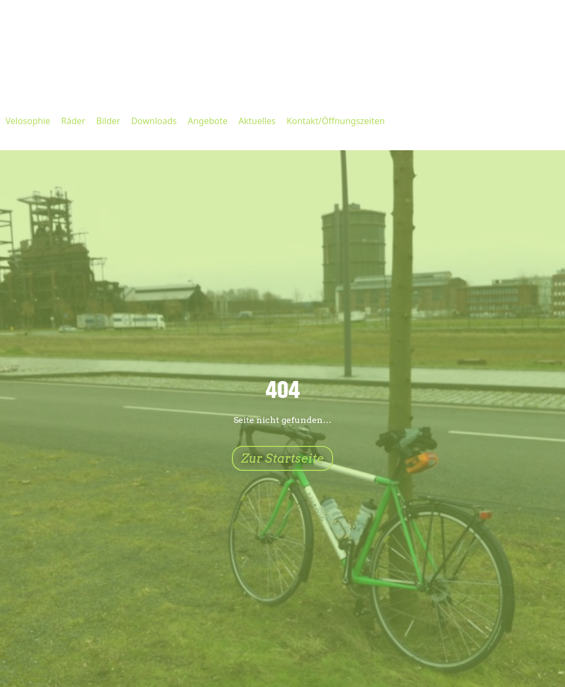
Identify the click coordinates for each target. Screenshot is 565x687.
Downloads (154, 121)
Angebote (208, 121)
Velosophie (27, 121)
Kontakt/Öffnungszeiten (335, 121)
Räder (73, 121)
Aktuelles (256, 121)
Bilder (108, 121)
